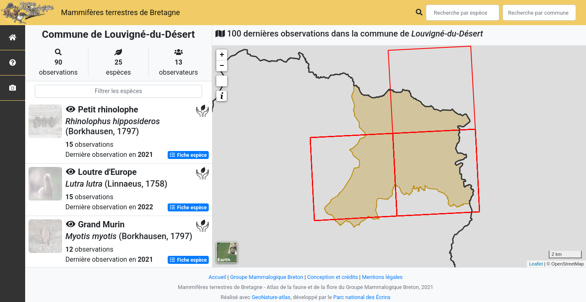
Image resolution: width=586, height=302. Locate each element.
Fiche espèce (188, 155)
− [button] (222, 66)
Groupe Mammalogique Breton (266, 277)
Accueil (217, 277)
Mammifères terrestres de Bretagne (120, 12)
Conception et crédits (332, 277)
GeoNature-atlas (271, 297)
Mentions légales (382, 277)
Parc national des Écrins (362, 297)
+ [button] (222, 55)
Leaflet (536, 263)
